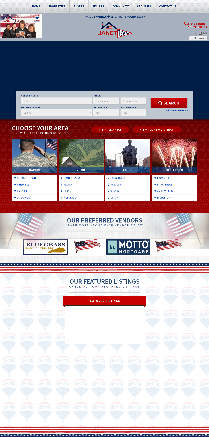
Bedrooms (100, 107)
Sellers (98, 6)
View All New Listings (157, 129)
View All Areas (110, 129)
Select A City (29, 95)
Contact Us (167, 6)
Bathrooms (128, 107)
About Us (144, 6)
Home (36, 6)
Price (97, 95)
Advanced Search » (177, 110)
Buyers (79, 6)
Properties (56, 6)
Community (121, 6)
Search (169, 103)
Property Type (30, 107)
